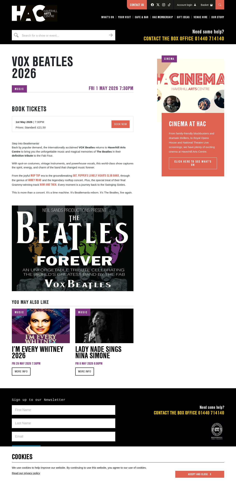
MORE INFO (21, 371)
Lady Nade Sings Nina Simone (98, 352)
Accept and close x (199, 474)
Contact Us (137, 5)
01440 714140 (209, 38)
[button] (107, 17)
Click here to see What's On (192, 163)
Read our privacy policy (26, 473)
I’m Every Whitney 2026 (37, 352)
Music (19, 89)
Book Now (120, 124)
